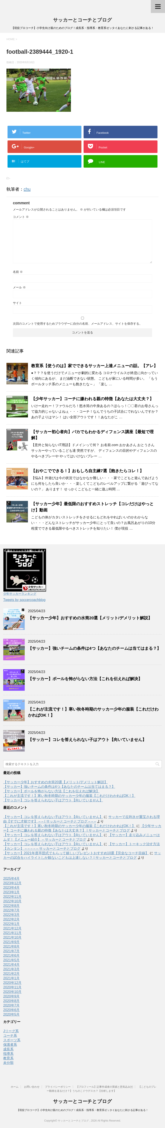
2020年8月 (11, 1001)
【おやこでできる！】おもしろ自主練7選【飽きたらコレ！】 (87, 471)
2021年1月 (11, 978)
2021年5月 (11, 960)
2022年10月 (12, 901)
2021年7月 (11, 951)
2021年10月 (12, 937)
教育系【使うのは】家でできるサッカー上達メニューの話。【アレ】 (94, 365)
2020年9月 (11, 996)
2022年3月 (11, 915)
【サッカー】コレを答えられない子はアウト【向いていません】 (87, 739)
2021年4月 (11, 964)
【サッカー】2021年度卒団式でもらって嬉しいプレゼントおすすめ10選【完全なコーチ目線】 (76, 853)
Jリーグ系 (11, 1031)
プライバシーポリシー (58, 1086)
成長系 (8, 1049)
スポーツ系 (11, 1040)
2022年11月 (12, 896)
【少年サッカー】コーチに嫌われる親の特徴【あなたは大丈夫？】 (92, 398)
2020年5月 (11, 1014)
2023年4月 (11, 887)
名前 (18, 272)
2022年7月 (11, 910)
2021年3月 (11, 969)
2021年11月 (12, 933)
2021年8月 (11, 946)
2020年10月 (12, 992)
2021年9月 (11, 942)
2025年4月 (11, 878)
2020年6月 (11, 1010)
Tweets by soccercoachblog (24, 600)
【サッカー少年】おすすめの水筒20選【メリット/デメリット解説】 (90, 618)
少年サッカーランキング (19, 593)
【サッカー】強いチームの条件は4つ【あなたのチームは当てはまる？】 (94, 648)
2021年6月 (11, 955)
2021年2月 (11, 973)
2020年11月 (12, 987)
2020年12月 (12, 983)
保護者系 (10, 1044)
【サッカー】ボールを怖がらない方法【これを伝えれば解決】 (85, 678)
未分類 (8, 1063)
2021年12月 (12, 928)
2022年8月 (11, 906)
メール (19, 287)
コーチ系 (10, 1035)
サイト (17, 303)
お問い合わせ (32, 1086)
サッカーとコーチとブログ (82, 20)
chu (27, 189)
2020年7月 (11, 1005)
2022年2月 (11, 919)
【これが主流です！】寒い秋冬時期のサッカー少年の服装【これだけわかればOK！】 (69, 796)
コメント (21, 217)
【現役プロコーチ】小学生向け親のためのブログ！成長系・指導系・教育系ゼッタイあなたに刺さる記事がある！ (82, 1110)
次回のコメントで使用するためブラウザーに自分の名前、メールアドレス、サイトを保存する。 (77, 323)
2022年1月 (11, 924)
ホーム (14, 1086)
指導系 (8, 1054)
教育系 (8, 1058)
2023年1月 (11, 892)
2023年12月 (12, 883)
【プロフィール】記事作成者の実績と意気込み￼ (104, 1086)
